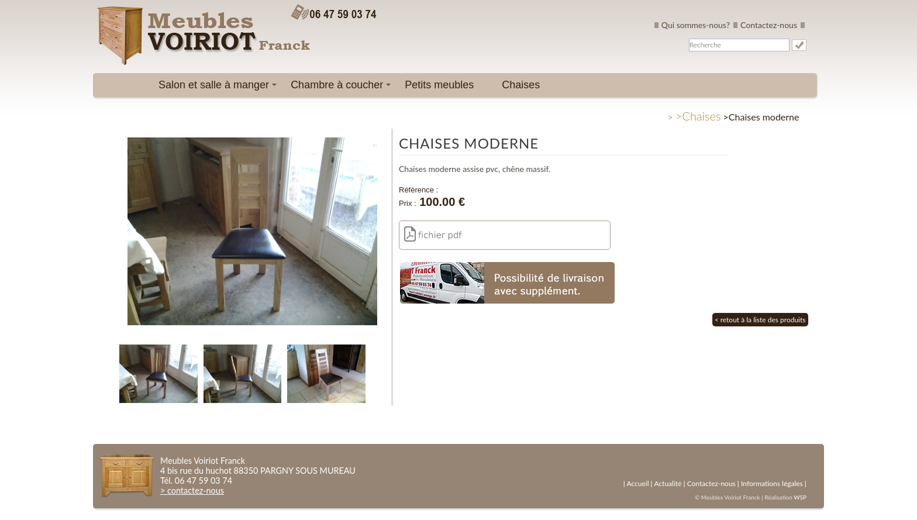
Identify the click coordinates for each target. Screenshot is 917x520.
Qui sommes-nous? (695, 25)
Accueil (637, 483)
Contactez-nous (768, 25)
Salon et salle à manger (219, 88)
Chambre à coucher (343, 88)
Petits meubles (439, 85)
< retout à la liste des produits (760, 319)
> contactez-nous (192, 490)
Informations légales (772, 483)
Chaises (521, 85)
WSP (800, 497)
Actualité (667, 483)
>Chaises (698, 116)
